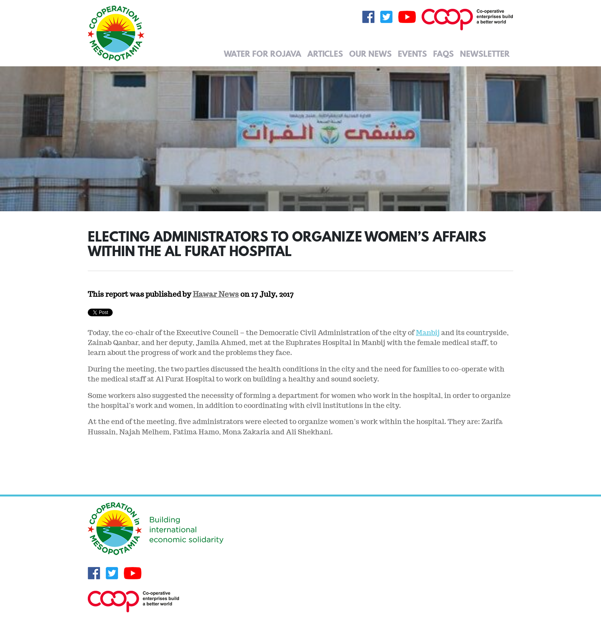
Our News (370, 53)
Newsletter (485, 53)
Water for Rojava (262, 53)
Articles (325, 53)
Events (412, 53)
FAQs (443, 53)
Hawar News (216, 294)
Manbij (428, 332)
